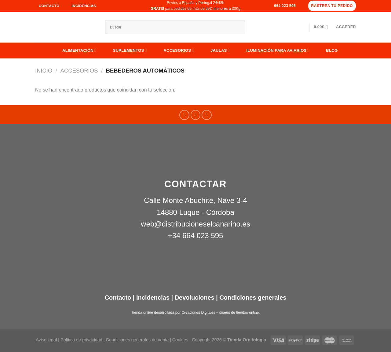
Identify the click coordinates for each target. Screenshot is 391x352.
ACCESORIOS (174, 50)
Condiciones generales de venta (138, 339)
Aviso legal (46, 339)
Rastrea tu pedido (332, 6)
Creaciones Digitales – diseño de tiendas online (220, 312)
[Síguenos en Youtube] (207, 115)
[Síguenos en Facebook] (184, 115)
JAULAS (215, 50)
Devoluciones (194, 297)
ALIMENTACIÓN (74, 50)
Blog (327, 50)
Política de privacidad (81, 339)
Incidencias (152, 297)
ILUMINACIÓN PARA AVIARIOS (273, 50)
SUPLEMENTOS (125, 50)
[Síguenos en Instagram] (196, 115)
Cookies (180, 339)
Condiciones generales (252, 297)
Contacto (118, 297)
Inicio (43, 70)
